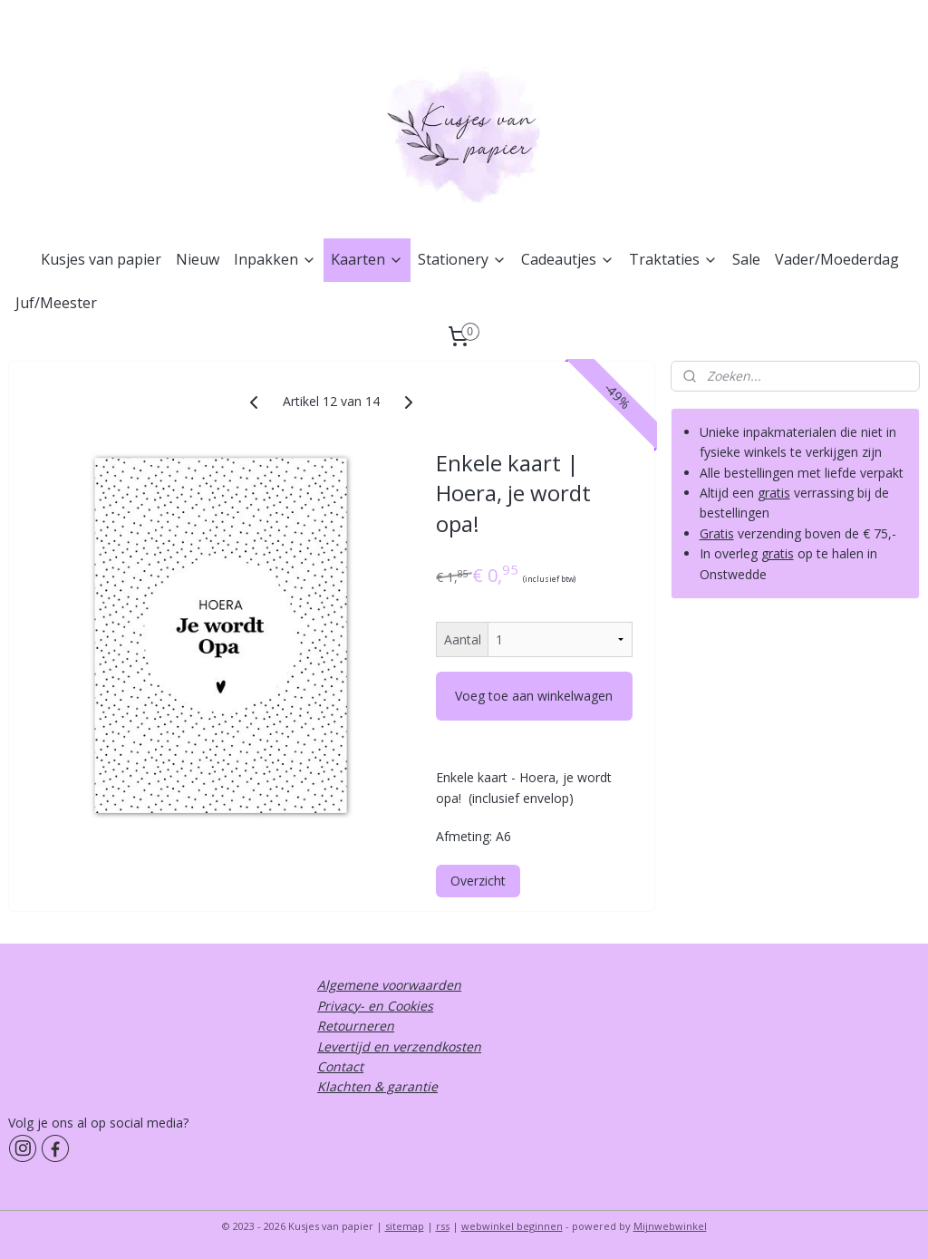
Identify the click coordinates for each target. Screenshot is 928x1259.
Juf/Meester (56, 303)
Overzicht (478, 880)
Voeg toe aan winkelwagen (534, 695)
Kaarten (367, 259)
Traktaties (673, 259)
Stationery (462, 259)
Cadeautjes (567, 259)
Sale (746, 259)
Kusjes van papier (101, 259)
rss (443, 1226)
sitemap (404, 1226)
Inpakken (275, 259)
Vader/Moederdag (837, 259)
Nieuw (197, 259)
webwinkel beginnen (512, 1226)
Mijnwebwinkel (670, 1226)
